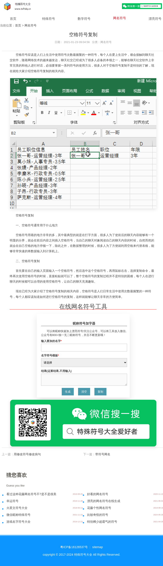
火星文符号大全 (17, 508)
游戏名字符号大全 (18, 521)
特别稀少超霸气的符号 (102, 521)
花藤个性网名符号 (99, 508)
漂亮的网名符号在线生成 (103, 501)
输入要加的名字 (51, 341)
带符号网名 (102, 454)
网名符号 (119, 18)
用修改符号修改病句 (27, 454)
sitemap (97, 547)
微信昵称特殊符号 (18, 514)
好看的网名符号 (97, 494)
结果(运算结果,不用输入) (56, 371)
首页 (13, 18)
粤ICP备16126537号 (74, 547)
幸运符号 (12, 501)
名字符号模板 (50, 355)
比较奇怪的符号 (97, 514)
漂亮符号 (155, 18)
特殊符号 (48, 18)
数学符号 (84, 18)
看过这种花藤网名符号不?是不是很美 (31, 494)
